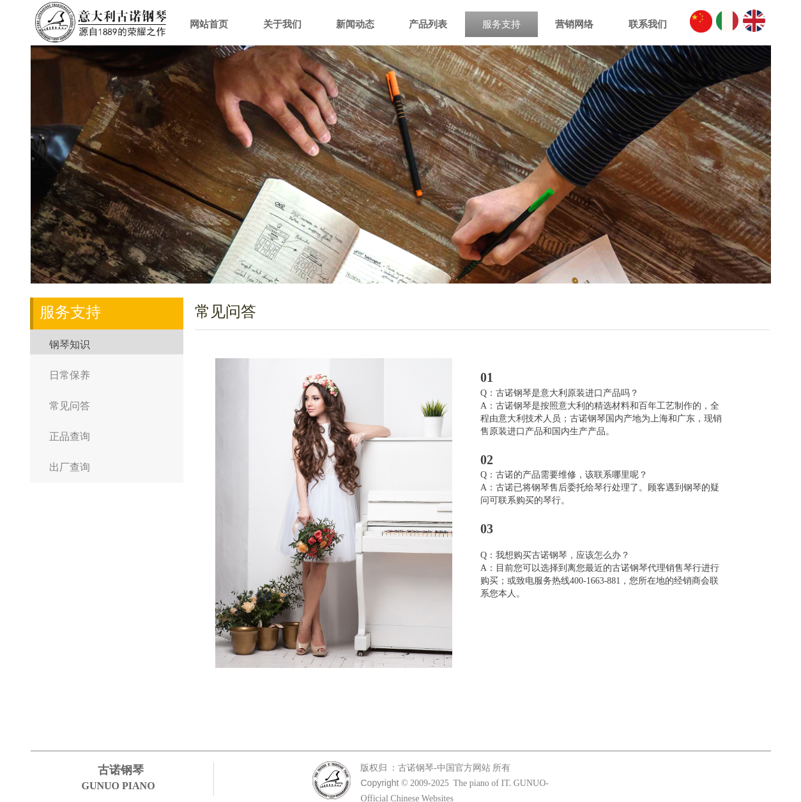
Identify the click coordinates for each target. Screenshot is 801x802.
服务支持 (501, 24)
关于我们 (282, 24)
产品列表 (428, 24)
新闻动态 (355, 24)
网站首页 (209, 24)
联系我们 (648, 24)
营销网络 (574, 24)
